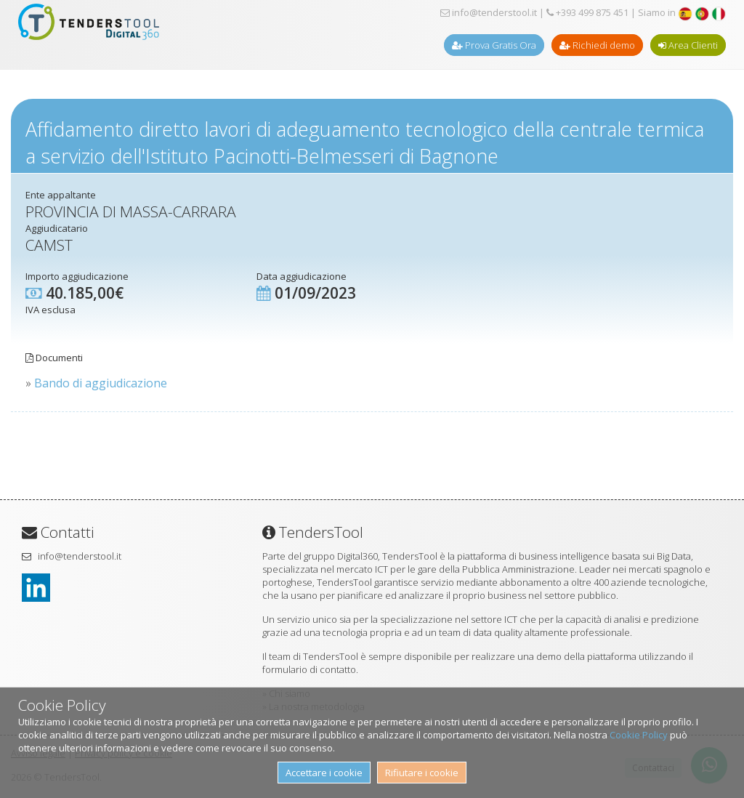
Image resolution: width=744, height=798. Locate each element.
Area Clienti (688, 45)
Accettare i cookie (324, 772)
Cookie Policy (639, 734)
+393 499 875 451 (587, 12)
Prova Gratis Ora (494, 45)
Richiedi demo (597, 45)
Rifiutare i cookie (421, 772)
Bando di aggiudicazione (100, 383)
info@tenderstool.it (488, 12)
